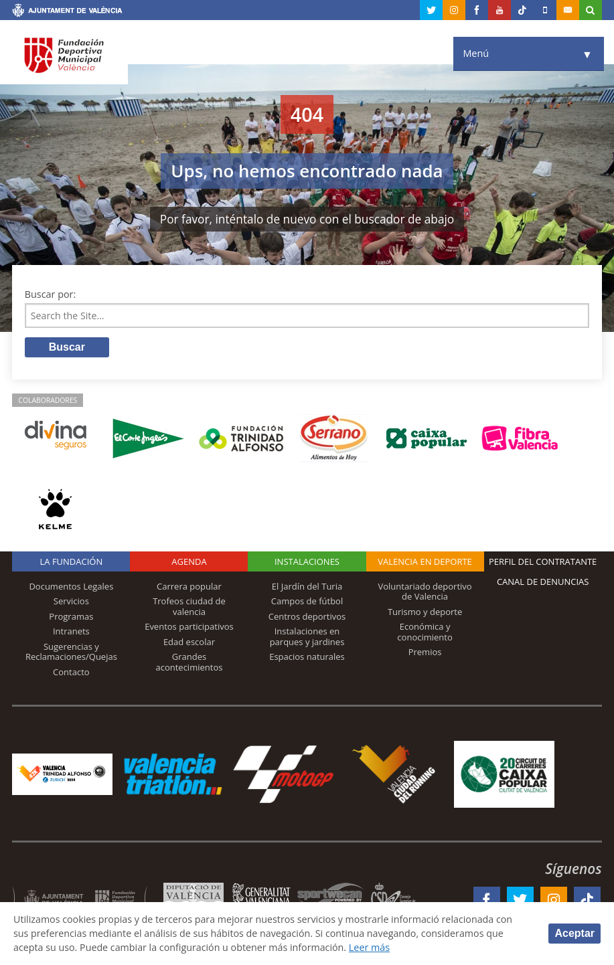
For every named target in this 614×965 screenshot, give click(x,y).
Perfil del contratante (543, 561)
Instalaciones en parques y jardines (307, 637)
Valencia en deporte (425, 561)
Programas (71, 616)
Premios (425, 652)
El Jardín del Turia (307, 586)
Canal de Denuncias (543, 582)
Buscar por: (50, 294)
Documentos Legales (71, 586)
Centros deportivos (307, 616)
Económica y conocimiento (424, 632)
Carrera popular (189, 586)
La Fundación (71, 561)
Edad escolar (189, 642)
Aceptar (574, 933)
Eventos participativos (189, 627)
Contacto (71, 673)
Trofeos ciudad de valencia (189, 607)
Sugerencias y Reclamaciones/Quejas (71, 652)
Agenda (188, 561)
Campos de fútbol (307, 602)
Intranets (71, 632)
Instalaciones (307, 561)
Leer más (372, 947)
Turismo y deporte (425, 612)
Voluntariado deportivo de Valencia (424, 591)
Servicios (71, 602)
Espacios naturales (307, 657)
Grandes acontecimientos (188, 662)
